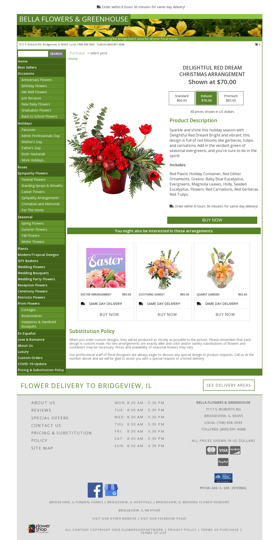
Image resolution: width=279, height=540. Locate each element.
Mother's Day (32, 142)
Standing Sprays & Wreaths (42, 185)
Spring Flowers (33, 223)
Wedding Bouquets (33, 273)
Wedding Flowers (31, 267)
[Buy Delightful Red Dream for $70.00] (212, 220)
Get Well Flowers (34, 92)
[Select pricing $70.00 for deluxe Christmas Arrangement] (206, 98)
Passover (29, 129)
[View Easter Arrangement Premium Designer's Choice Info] (105, 268)
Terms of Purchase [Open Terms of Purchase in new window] (220, 530)
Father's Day (31, 148)
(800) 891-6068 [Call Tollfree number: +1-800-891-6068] (233, 429)
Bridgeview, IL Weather (140, 510)
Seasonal (25, 217)
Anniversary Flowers (37, 80)
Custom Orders (30, 357)
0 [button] (258, 44)
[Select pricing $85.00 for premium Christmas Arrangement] (231, 98)
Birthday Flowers (34, 86)
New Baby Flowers (36, 104)
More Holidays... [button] (34, 160)
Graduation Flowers (36, 110)
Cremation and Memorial (40, 204)
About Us (25, 345)
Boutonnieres (32, 316)
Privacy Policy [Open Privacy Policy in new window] (182, 530)
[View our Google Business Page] (111, 496)
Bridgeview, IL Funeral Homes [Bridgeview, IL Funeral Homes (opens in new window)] (76, 502)
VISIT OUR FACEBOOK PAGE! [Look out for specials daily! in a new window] (163, 518)
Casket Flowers (33, 191)
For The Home (33, 210)
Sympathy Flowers (33, 173)
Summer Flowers (34, 229)
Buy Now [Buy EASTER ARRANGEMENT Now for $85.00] (109, 314)
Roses (22, 167)
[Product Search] (33, 54)
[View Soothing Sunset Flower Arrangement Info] (163, 267)
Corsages (29, 309)
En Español (27, 333)
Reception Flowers (32, 285)
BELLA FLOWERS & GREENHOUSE (73, 19)
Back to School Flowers (39, 116)
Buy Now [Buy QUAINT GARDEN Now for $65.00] (225, 314)
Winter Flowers (33, 241)
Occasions (26, 73)
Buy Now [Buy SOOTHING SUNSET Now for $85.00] (167, 314)
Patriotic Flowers (31, 297)
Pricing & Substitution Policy (41, 370)
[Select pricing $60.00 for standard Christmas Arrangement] (181, 98)
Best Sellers (27, 67)
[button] (223, 478)
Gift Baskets (28, 261)
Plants (23, 248)
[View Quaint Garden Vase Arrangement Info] (221, 267)
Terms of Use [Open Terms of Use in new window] (154, 533)
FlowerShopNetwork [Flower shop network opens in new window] (142, 530)
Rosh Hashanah (33, 154)
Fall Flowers (31, 235)
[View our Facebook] (95, 496)
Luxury (23, 351)
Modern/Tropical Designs (38, 254)
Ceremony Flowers (32, 291)
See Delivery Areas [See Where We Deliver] (229, 385)
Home (22, 61)
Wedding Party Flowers (36, 279)
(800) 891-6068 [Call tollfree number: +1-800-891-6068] (115, 44)
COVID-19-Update (32, 364)
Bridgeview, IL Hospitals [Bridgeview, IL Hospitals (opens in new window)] (129, 502)
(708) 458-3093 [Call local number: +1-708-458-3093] (86, 44)
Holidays (25, 123)
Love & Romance (31, 339)
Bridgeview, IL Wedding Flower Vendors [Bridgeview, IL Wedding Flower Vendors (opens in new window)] (192, 502)
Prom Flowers (29, 303)
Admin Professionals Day (41, 135)
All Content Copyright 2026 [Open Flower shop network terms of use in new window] (92, 530)
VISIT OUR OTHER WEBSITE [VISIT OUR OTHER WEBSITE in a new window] (114, 518)
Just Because (31, 98)
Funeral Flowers (34, 179)
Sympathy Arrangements (40, 198)
